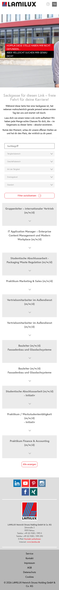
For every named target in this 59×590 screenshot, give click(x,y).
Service (29, 553)
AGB (29, 567)
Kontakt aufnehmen (32, 539)
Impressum (29, 562)
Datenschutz (29, 572)
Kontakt (29, 558)
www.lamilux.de (33, 542)
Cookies (29, 576)
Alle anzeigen (29, 464)
